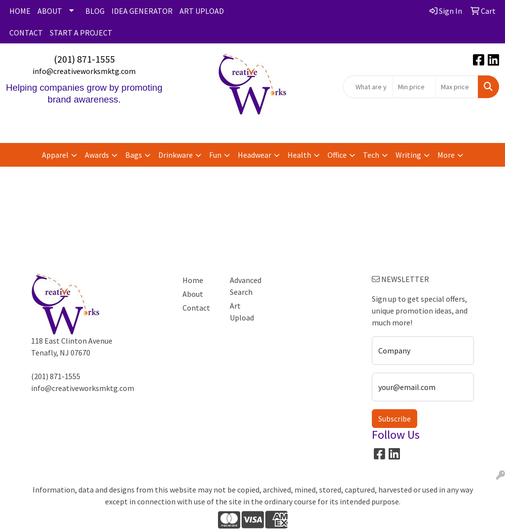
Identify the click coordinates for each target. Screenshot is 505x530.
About (192, 294)
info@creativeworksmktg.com (84, 71)
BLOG (95, 11)
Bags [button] (133, 155)
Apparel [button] (55, 155)
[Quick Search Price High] (456, 86)
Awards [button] (97, 155)
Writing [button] (408, 155)
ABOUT (49, 11)
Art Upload (242, 311)
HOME (20, 11)
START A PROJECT (81, 32)
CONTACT (26, 32)
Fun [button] (215, 155)
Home (192, 280)
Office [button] (337, 155)
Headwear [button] (254, 155)
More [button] (446, 155)
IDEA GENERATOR (142, 11)
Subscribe (394, 419)
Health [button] (299, 155)
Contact (196, 308)
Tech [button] (371, 155)
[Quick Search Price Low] (414, 86)
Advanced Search (245, 286)
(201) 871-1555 (84, 59)
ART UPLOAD (202, 11)
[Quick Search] (368, 86)
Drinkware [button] (175, 155)
